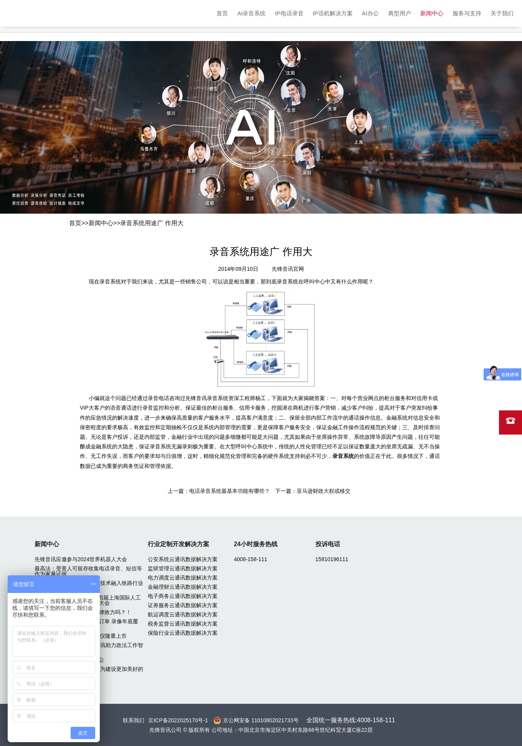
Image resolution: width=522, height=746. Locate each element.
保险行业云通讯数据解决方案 (183, 633)
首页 (222, 13)
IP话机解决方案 (333, 13)
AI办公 (370, 13)
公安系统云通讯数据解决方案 (183, 559)
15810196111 (332, 559)
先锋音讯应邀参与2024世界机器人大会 (81, 559)
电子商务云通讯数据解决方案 (183, 596)
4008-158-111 (250, 559)
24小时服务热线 (256, 544)
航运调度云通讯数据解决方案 (183, 614)
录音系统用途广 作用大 (151, 223)
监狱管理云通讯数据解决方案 (183, 568)
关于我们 (502, 13)
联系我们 (133, 720)
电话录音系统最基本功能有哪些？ (229, 491)
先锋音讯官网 (288, 269)
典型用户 (399, 13)
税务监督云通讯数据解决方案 (183, 624)
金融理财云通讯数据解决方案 (183, 587)
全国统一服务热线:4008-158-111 (350, 720)
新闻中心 (431, 13)
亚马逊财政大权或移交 (323, 491)
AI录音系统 (251, 13)
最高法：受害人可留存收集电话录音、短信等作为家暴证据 (88, 571)
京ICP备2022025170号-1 (178, 720)
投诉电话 (328, 544)
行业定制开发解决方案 (178, 544)
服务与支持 (467, 13)
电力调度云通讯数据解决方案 (183, 578)
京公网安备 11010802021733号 (261, 720)
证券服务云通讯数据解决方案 (183, 605)
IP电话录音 (289, 13)
